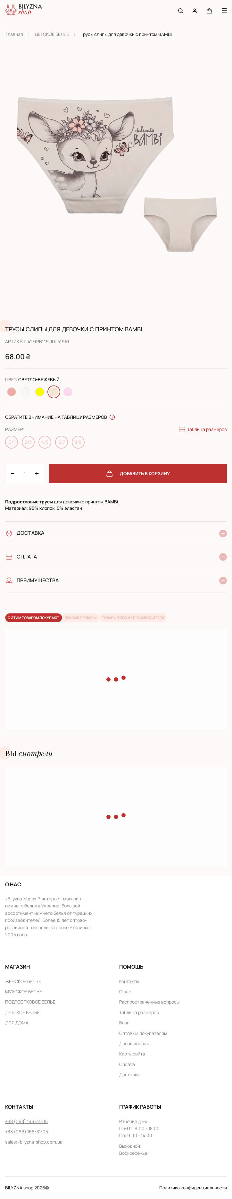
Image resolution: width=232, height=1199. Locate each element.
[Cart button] (209, 10)
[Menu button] (224, 10)
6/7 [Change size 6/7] (61, 442)
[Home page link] (23, 10)
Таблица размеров (202, 429)
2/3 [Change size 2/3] (28, 442)
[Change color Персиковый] (11, 391)
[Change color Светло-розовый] (68, 391)
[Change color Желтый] (39, 391)
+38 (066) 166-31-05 (26, 1132)
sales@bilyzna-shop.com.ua (33, 1142)
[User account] (195, 10)
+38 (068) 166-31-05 (26, 1121)
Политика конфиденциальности (193, 1188)
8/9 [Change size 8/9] (78, 442)
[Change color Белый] (25, 391)
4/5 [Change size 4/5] (45, 442)
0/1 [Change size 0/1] (12, 442)
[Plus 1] (12, 473)
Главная (14, 34)
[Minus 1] (36, 473)
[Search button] (180, 10)
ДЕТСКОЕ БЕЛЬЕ (52, 34)
